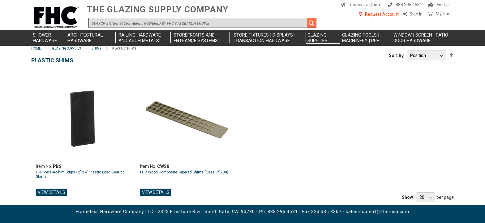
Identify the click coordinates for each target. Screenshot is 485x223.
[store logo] (57, 17)
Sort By (396, 55)
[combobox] (202, 23)
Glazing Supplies (66, 48)
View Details (51, 192)
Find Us (444, 4)
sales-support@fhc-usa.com (377, 211)
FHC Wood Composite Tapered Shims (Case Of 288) (184, 172)
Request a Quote (365, 4)
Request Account (382, 14)
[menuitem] (48, 37)
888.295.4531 (409, 4)
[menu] (242, 38)
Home (36, 48)
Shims (96, 48)
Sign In (416, 13)
